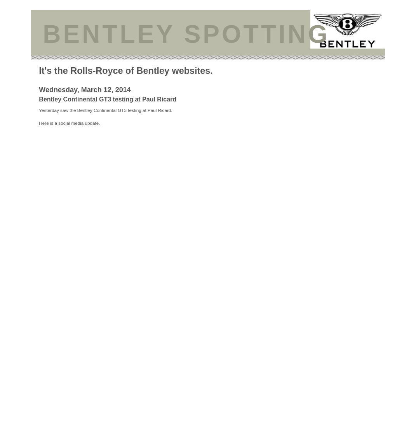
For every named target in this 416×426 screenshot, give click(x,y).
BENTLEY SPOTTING (186, 34)
